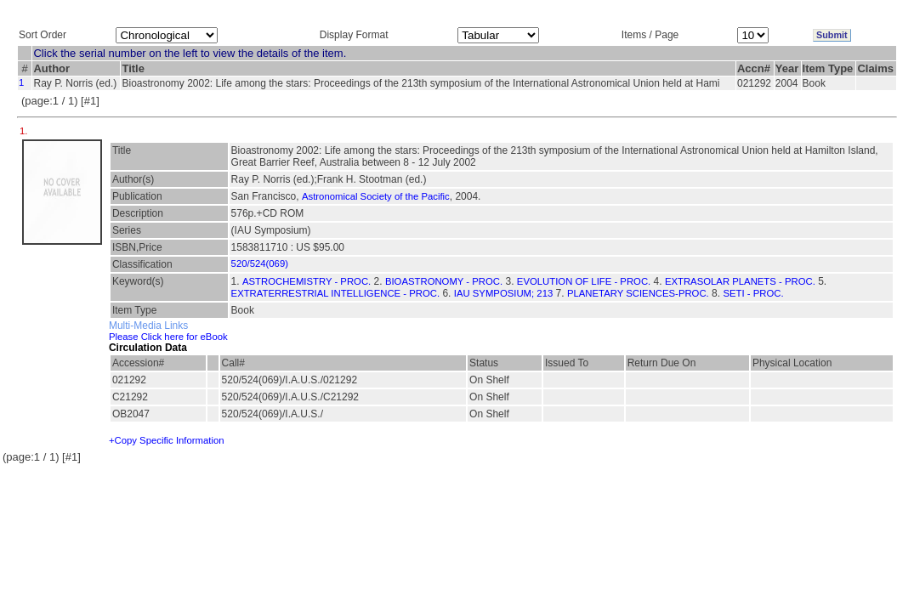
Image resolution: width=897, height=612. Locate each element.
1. (25, 131)
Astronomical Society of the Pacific (376, 196)
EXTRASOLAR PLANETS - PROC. (740, 281)
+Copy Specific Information (166, 440)
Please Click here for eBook (168, 337)
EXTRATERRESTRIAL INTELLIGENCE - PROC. (335, 293)
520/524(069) (259, 263)
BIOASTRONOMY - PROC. (443, 281)
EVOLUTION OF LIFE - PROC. (583, 281)
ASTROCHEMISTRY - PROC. (306, 281)
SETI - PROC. (753, 293)
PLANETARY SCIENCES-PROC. (638, 293)
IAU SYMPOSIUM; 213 (503, 293)
